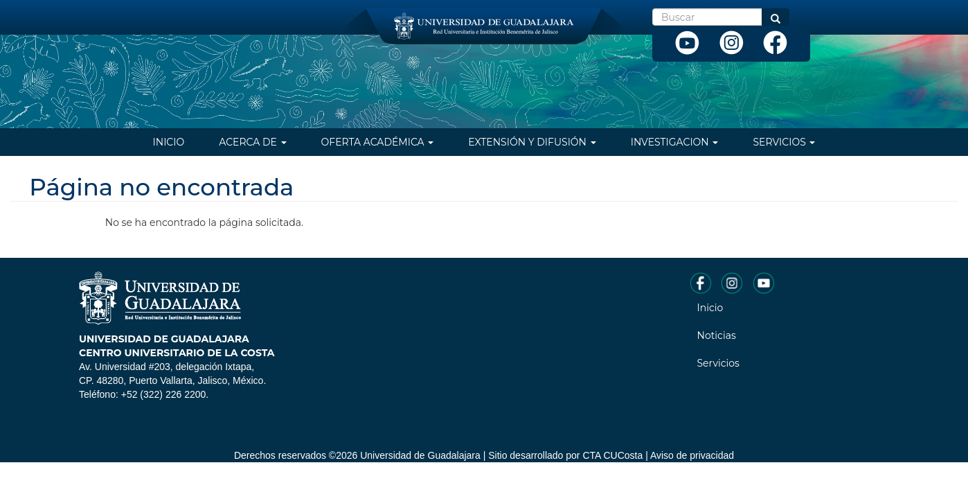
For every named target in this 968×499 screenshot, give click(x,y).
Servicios (784, 142)
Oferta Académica (377, 142)
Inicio (169, 142)
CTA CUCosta (612, 455)
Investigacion (675, 142)
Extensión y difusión (531, 142)
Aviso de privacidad (692, 455)
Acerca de (252, 142)
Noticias (716, 335)
